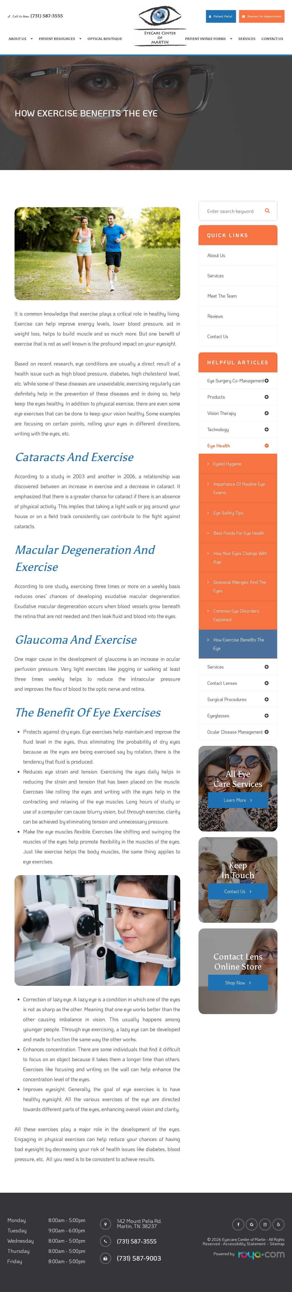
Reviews (215, 316)
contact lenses (223, 698)
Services (247, 39)
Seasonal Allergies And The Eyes (237, 601)
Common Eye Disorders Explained (238, 630)
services (216, 682)
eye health (219, 452)
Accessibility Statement (245, 1243)
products (216, 402)
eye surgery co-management (224, 383)
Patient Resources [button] (60, 39)
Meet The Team (223, 296)
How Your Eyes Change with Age (237, 572)
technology (219, 435)
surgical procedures (228, 715)
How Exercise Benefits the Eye (236, 659)
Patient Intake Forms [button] (208, 39)
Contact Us (272, 39)
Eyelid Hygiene (229, 470)
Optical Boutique (105, 39)
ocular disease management (237, 748)
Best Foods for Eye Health (234, 543)
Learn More (235, 816)
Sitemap (277, 1243)
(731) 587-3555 (139, 1241)
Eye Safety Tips (230, 519)
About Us (217, 255)
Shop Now (235, 999)
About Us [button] (21, 39)
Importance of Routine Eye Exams (237, 494)
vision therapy (223, 418)
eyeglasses (219, 731)
